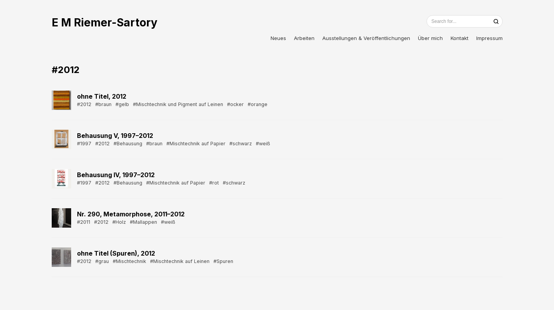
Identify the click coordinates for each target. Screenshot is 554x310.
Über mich (430, 38)
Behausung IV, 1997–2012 (116, 175)
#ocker (235, 104)
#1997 (84, 143)
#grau (102, 261)
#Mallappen (143, 222)
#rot (214, 183)
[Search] (496, 21)
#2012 (84, 104)
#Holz (119, 222)
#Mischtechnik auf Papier (195, 143)
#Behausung (128, 143)
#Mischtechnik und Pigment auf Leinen (178, 104)
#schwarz (240, 143)
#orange (257, 104)
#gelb (122, 104)
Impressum (489, 38)
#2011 (83, 222)
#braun (103, 104)
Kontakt (459, 38)
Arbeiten (304, 38)
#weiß (263, 143)
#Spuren (223, 261)
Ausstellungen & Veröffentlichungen (366, 38)
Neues (278, 38)
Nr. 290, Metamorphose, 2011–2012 (131, 214)
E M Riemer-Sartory (104, 22)
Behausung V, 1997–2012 (115, 135)
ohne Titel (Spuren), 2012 (116, 253)
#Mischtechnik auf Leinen (180, 261)
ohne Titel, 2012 (101, 96)
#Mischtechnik (129, 261)
